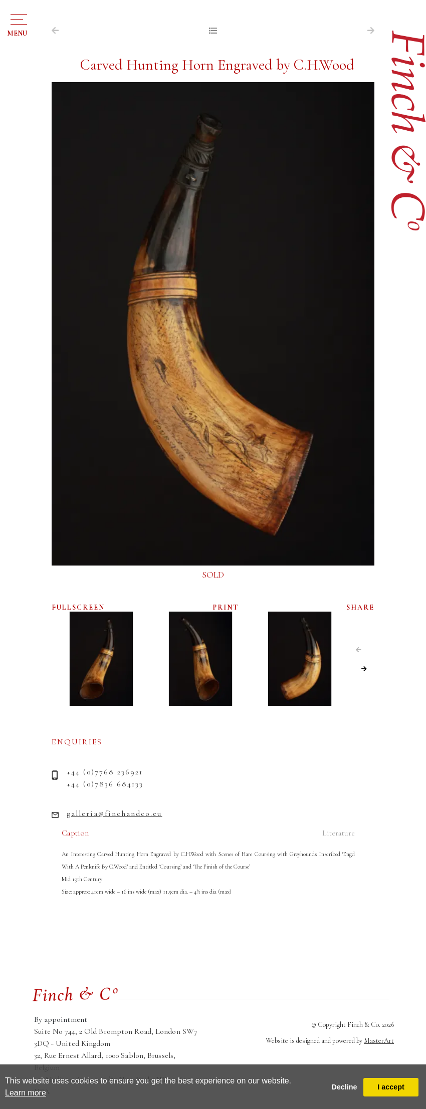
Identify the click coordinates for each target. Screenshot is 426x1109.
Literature (338, 833)
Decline (344, 1087)
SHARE (360, 607)
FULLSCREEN (78, 607)
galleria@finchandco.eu (114, 813)
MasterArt (379, 1040)
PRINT (226, 607)
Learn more (25, 1092)
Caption (75, 833)
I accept (390, 1087)
